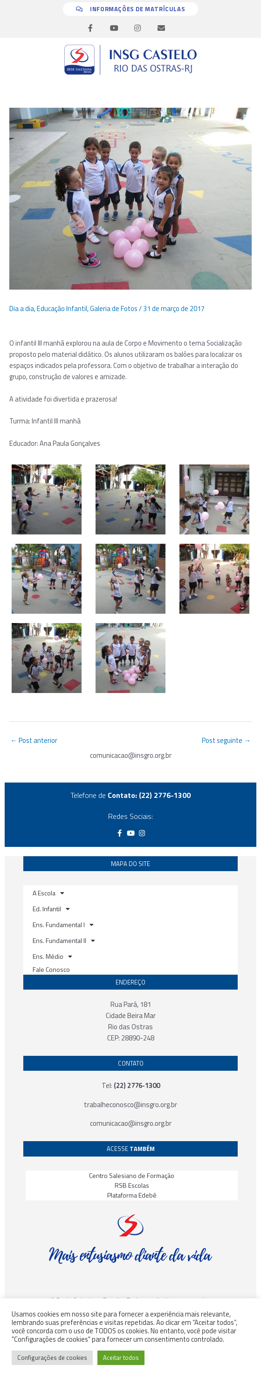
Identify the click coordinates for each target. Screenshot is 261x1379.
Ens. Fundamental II (64, 941)
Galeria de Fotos (113, 308)
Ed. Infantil (51, 909)
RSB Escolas (132, 1185)
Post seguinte (226, 740)
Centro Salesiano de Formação (131, 1175)
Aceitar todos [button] (121, 1357)
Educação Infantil (62, 308)
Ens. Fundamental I (63, 925)
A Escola (48, 893)
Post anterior (33, 740)
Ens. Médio (52, 956)
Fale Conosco (51, 969)
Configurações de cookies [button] (52, 1357)
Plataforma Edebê (132, 1195)
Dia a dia (21, 308)
